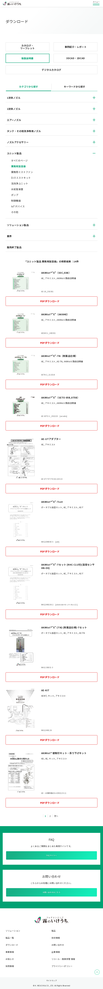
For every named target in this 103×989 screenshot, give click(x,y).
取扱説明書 (27, 58)
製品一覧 (10, 938)
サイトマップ (51, 980)
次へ (56, 816)
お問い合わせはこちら (51, 892)
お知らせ (10, 959)
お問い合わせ (58, 945)
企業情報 (56, 952)
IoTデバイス (18, 206)
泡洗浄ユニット (19, 183)
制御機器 (16, 200)
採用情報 (10, 966)
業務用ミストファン (22, 172)
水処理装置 (17, 189)
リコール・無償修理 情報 (63, 959)
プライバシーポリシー (62, 966)
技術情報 (56, 938)
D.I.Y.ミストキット (21, 177)
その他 (14, 212)
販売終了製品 (14, 247)
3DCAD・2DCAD (75, 58)
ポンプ (14, 195)
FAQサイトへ (51, 855)
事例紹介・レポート (76, 47)
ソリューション (13, 931)
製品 (54, 931)
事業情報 (10, 952)
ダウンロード (12, 945)
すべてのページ (19, 160)
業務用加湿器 (18, 166)
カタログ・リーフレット (27, 47)
